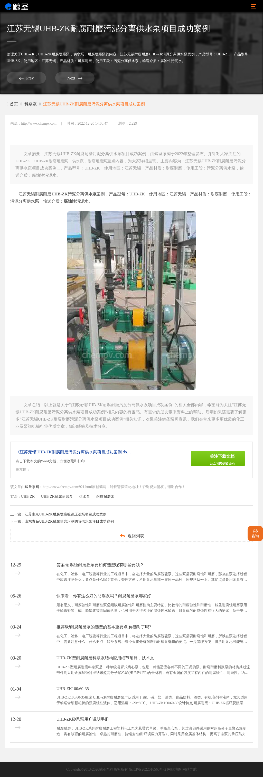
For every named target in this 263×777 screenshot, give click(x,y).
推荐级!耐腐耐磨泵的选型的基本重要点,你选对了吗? (104, 627)
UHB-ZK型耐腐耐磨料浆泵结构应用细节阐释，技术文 (105, 658)
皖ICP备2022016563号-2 (147, 769)
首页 (12, 104)
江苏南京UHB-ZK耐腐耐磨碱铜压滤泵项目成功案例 (66, 514)
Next (73, 78)
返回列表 (131, 535)
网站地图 (174, 769)
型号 (121, 194)
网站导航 (189, 769)
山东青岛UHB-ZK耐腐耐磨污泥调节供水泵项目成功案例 (69, 521)
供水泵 (78, 54)
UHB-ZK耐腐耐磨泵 (54, 54)
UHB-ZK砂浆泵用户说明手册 (83, 719)
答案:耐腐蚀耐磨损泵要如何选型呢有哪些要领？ (100, 565)
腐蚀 (68, 201)
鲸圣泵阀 (32, 487)
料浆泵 (30, 104)
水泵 (35, 201)
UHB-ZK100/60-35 (73, 688)
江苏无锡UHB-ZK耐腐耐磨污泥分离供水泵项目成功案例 (94, 104)
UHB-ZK (28, 54)
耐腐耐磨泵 (97, 54)
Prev (25, 78)
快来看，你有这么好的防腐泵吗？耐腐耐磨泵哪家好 (104, 596)
